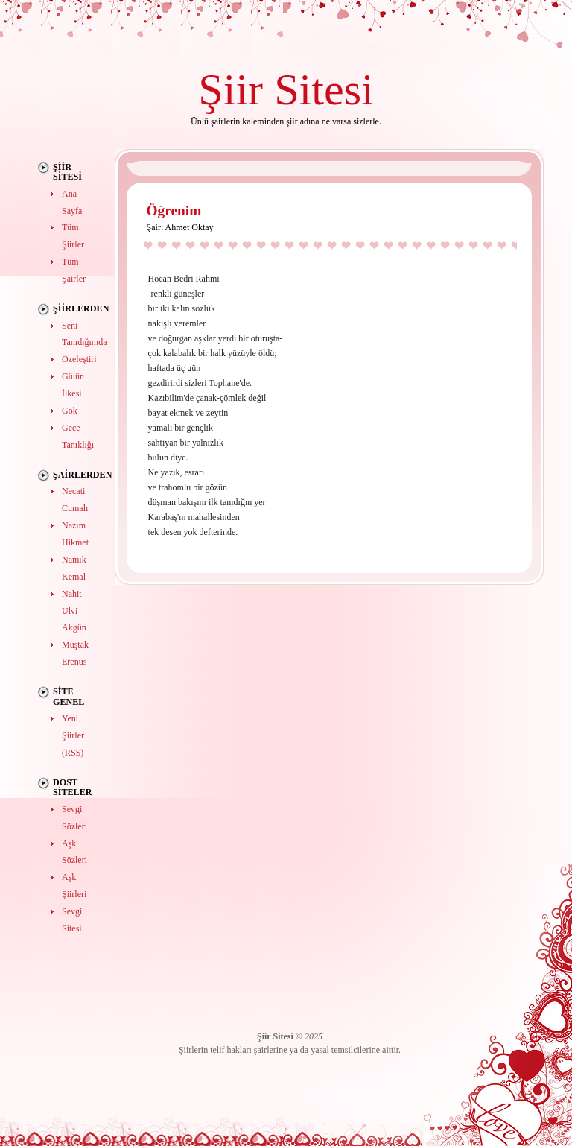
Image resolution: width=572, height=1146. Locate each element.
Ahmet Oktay (189, 227)
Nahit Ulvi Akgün (74, 611)
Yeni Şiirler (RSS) (73, 735)
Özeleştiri (79, 359)
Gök (69, 410)
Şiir (230, 89)
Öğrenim (174, 210)
